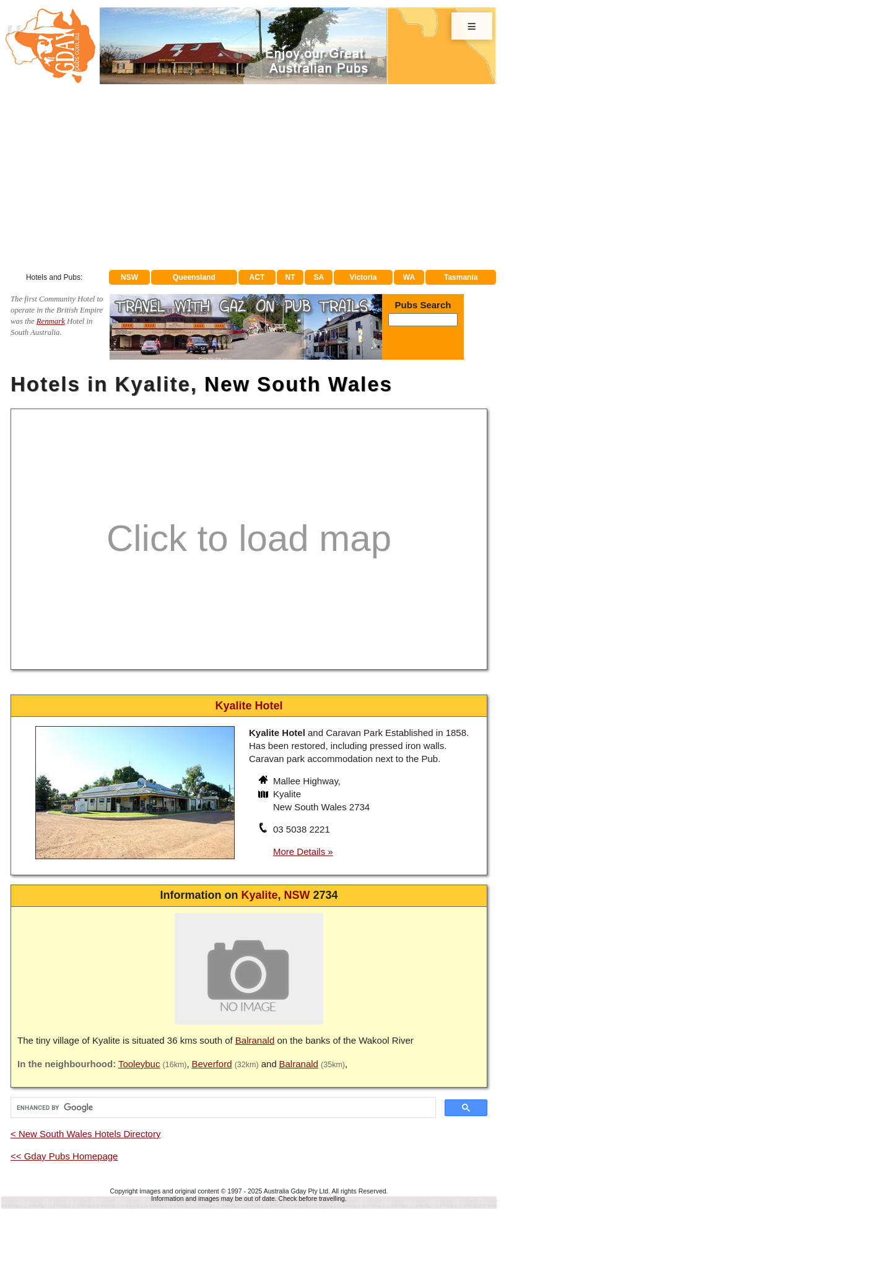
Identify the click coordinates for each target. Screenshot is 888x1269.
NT (290, 277)
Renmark (51, 321)
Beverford (211, 1064)
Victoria (363, 277)
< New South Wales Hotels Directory (85, 1133)
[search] (222, 1107)
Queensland (194, 277)
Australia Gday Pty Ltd (296, 1191)
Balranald (254, 1040)
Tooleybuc (139, 1064)
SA (319, 277)
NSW (129, 277)
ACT (257, 277)
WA (409, 277)
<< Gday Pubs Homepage (64, 1156)
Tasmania (460, 277)
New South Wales (298, 384)
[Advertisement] (249, 177)
